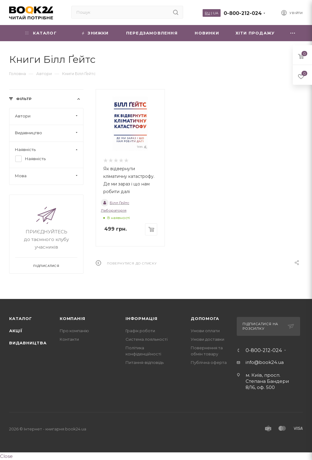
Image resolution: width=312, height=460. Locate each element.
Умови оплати (205, 330)
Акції (16, 330)
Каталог (20, 318)
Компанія (72, 318)
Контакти (69, 339)
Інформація (142, 318)
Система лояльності (147, 339)
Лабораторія (113, 210)
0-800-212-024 (243, 13)
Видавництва (28, 342)
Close (6, 456)
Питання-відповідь (145, 362)
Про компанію (74, 330)
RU (207, 13)
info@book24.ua (265, 362)
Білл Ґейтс (115, 202)
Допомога (205, 318)
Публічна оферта (209, 362)
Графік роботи (140, 330)
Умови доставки (207, 339)
